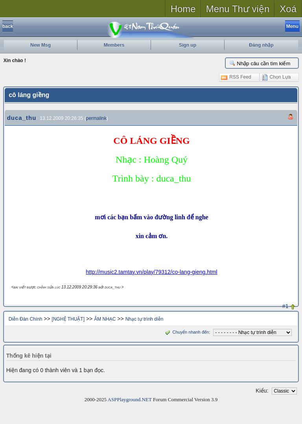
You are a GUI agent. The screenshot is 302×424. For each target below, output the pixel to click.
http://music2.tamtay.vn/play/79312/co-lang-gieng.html (151, 272)
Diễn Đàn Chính (25, 319)
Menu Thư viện (238, 9)
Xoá (288, 9)
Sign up (187, 45)
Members (114, 45)
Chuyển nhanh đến (186, 332)
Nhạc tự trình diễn (144, 319)
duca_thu (22, 117)
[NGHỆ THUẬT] (68, 319)
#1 (285, 306)
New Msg (40, 45)
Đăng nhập (261, 45)
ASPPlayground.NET (130, 399)
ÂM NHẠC (105, 319)
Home (183, 9)
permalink (96, 118)
